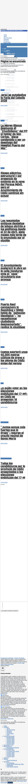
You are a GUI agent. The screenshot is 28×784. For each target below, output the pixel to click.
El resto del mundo (6, 458)
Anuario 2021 (10, 744)
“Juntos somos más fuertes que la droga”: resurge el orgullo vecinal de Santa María (13, 433)
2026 (2, 383)
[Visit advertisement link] (4, 49)
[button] (10, 611)
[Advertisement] (14, 15)
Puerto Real (10, 734)
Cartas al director (12, 760)
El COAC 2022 (10, 103)
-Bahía (2, 90)
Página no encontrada (10, 58)
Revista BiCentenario (13, 748)
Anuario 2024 (11, 73)
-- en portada (5, 422)
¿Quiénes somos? (9, 603)
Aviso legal (7, 607)
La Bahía (6, 727)
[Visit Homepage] (14, 40)
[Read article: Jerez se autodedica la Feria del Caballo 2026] (14, 82)
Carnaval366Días (9, 749)
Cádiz (5, 726)
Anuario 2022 (10, 742)
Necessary (5, 696)
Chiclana (9, 731)
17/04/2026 (4, 482)
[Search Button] (15, 56)
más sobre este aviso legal (12, 663)
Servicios (6, 762)
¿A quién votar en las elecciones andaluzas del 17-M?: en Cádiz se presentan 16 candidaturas (14, 395)
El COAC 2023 (10, 100)
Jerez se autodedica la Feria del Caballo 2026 (13, 98)
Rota (8, 735)
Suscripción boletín (12, 121)
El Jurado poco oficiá (13, 105)
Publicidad (7, 605)
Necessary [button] (4, 694)
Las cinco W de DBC (9, 604)
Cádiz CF (6, 758)
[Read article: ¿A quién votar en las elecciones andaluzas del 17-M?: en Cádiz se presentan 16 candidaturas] (14, 376)
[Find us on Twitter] (1, 769)
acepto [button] (19, 663)
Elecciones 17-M (8, 745)
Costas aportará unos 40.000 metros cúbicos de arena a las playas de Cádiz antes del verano (14, 357)
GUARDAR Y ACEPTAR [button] (7, 719)
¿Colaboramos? (8, 608)
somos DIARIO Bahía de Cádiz (15, 764)
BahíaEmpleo (10, 737)
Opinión (5, 123)
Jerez (8, 728)
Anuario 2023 (10, 75)
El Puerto (9, 732)
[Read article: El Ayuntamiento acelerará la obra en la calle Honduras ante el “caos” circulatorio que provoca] (14, 253)
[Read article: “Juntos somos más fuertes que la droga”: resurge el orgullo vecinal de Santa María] (14, 415)
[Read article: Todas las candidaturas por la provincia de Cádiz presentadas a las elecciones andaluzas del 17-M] (14, 451)
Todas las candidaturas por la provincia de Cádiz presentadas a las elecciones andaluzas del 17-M (13, 470)
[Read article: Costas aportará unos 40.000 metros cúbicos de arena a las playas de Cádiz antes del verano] (14, 339)
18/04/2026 (4, 368)
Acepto (10, 782)
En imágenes (10, 763)
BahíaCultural (8, 746)
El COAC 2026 (10, 91)
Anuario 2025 (10, 739)
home (2, 58)
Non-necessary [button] (5, 706)
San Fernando (11, 730)
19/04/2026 (4, 105)
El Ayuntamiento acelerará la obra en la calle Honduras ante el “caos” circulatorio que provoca (13, 272)
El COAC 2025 (10, 753)
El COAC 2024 (11, 754)
